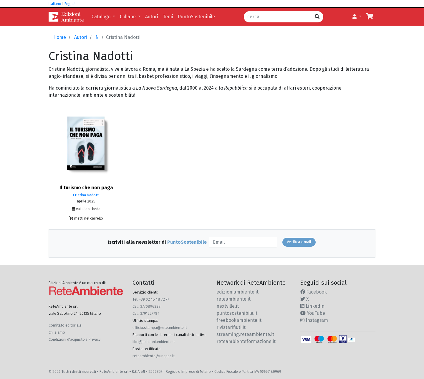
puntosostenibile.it (236, 313)
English (70, 3)
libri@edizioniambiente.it (153, 342)
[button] (357, 17)
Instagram (314, 320)
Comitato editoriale (65, 325)
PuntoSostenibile (196, 16)
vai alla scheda (86, 209)
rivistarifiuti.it (231, 327)
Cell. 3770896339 (146, 306)
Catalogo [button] (102, 16)
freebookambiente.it (238, 320)
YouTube (312, 313)
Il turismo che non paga (86, 187)
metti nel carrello (86, 218)
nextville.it (227, 306)
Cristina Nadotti (86, 195)
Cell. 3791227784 (146, 313)
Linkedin (312, 306)
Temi (168, 16)
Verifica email (299, 242)
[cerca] (277, 16)
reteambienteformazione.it (246, 341)
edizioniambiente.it (237, 292)
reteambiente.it (233, 299)
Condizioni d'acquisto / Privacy (74, 339)
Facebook (313, 292)
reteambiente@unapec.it (153, 356)
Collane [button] (128, 16)
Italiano (55, 3)
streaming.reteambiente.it (245, 334)
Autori (151, 16)
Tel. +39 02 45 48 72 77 (150, 299)
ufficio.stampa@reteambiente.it (159, 327)
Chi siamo (57, 332)
